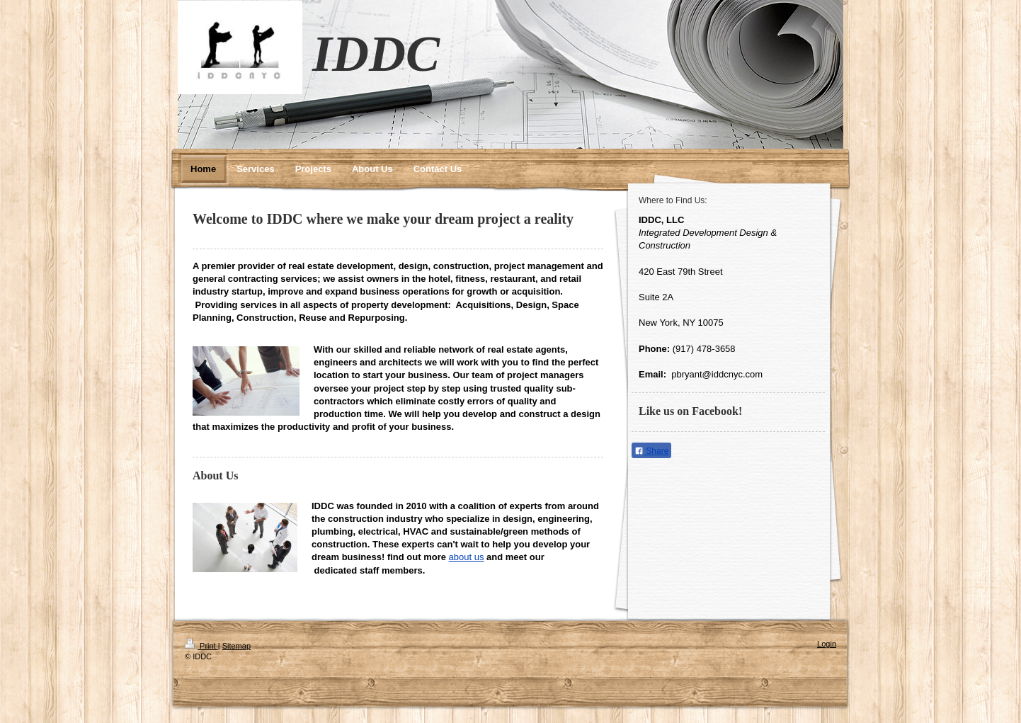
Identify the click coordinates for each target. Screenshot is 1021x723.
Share (651, 451)
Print (201, 646)
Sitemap (236, 646)
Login (826, 643)
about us (466, 557)
